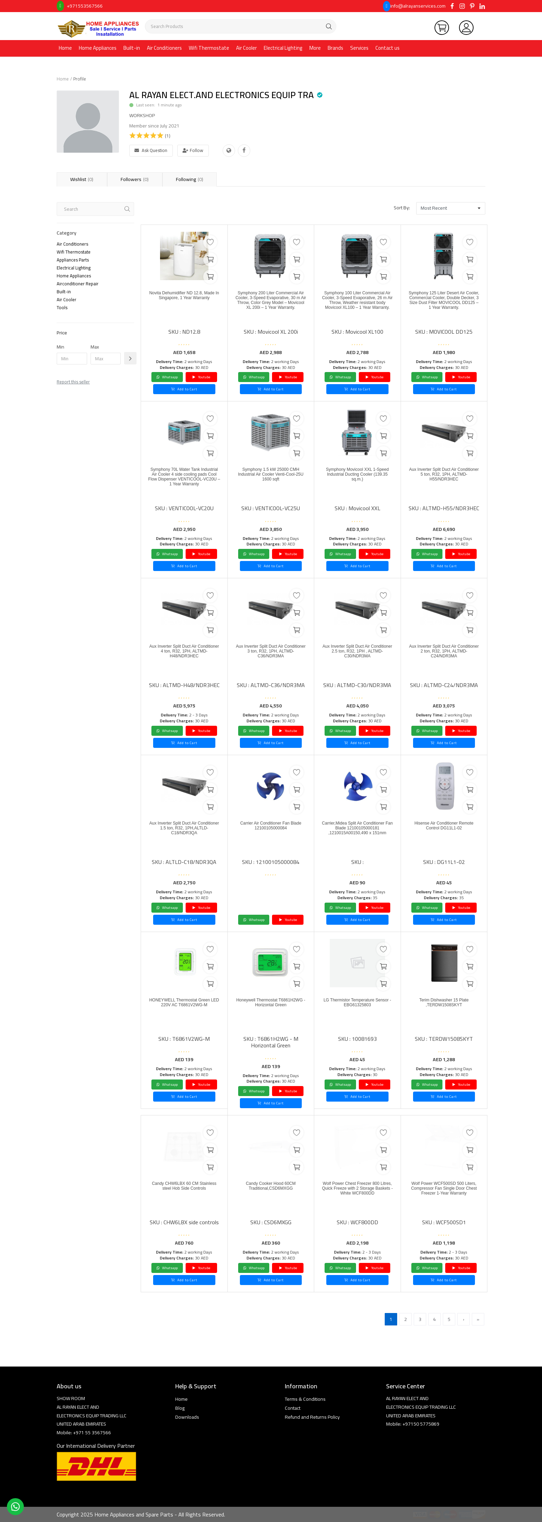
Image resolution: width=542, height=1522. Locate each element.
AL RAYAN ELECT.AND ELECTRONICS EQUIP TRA (221, 94)
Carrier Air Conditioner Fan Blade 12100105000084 (270, 827)
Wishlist (81, 179)
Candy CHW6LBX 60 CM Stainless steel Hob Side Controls (184, 1191)
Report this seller (73, 382)
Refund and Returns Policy (312, 1416)
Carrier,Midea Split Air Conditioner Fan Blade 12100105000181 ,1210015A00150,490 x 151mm (357, 838)
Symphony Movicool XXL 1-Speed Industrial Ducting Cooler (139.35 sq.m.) (357, 477)
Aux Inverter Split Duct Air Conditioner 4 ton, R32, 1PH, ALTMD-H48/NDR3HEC (184, 654)
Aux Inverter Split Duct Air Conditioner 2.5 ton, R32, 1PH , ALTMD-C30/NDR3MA (357, 654)
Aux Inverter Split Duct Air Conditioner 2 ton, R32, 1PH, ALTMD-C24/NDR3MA (444, 654)
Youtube (201, 377)
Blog (180, 1408)
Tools (62, 307)
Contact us (387, 48)
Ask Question (150, 150)
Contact (292, 1408)
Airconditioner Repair (78, 283)
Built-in (131, 48)
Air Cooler (246, 48)
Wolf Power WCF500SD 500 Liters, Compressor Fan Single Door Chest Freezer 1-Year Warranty (444, 1194)
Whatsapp (167, 377)
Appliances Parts (73, 260)
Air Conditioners (164, 48)
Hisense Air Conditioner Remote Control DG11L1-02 (444, 827)
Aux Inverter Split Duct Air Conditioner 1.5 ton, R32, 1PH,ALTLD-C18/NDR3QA (184, 831)
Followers (136, 179)
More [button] (315, 48)
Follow (193, 150)
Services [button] (359, 48)
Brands (335, 48)
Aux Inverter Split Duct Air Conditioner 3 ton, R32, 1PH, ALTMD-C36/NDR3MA (270, 654)
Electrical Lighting (283, 48)
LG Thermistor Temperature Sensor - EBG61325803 (357, 1004)
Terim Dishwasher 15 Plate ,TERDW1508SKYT (444, 1004)
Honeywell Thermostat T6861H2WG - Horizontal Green (271, 1008)
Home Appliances (97, 48)
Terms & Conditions (305, 1399)
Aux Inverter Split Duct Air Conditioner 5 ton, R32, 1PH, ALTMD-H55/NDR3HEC (444, 477)
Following (193, 179)
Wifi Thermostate (209, 48)
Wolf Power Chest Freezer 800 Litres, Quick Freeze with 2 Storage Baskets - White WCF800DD (357, 1194)
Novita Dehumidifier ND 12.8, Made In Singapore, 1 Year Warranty (184, 301)
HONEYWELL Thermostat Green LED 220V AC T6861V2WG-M (184, 1008)
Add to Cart (184, 389)
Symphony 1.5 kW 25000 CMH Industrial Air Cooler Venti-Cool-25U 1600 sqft (271, 477)
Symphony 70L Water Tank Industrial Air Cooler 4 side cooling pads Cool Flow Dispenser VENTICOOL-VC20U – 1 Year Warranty (184, 484)
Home (65, 48)
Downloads (187, 1416)
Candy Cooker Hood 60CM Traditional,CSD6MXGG (270, 1187)
